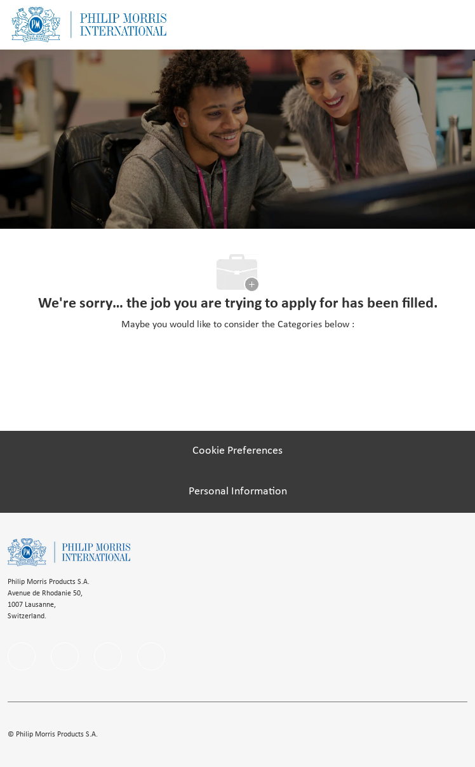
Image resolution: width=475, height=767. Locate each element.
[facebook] (22, 656)
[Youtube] (151, 656)
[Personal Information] (238, 492)
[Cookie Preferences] (237, 451)
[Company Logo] (89, 24)
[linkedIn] (65, 656)
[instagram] (108, 656)
